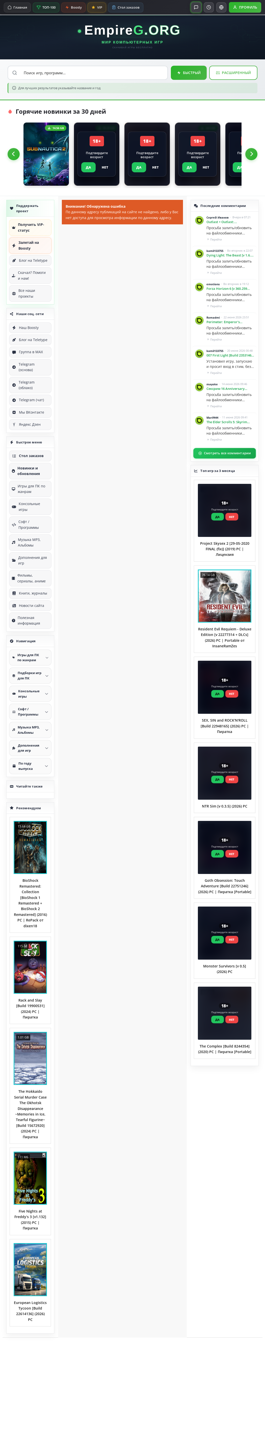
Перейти (214, 239)
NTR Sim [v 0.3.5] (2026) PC (224, 806)
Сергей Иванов (217, 217)
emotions (213, 284)
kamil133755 (214, 250)
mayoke (212, 384)
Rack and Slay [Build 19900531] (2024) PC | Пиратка (30, 1008)
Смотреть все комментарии (224, 453)
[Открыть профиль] (245, 7)
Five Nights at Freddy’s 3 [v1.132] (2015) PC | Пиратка (30, 1219)
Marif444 (212, 417)
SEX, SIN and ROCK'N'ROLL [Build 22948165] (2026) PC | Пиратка (225, 726)
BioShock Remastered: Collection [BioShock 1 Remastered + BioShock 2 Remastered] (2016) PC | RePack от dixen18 (30, 903)
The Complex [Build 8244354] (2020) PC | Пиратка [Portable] (224, 1049)
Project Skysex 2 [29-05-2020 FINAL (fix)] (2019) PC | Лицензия (224, 549)
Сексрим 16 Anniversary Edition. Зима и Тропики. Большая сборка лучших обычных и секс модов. (226, 389)
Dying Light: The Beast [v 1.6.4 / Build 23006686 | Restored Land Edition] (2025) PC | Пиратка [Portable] (229, 255)
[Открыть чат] (196, 7)
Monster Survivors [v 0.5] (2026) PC (224, 969)
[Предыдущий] (14, 154)
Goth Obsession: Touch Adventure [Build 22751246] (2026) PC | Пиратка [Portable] (224, 886)
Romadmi (213, 317)
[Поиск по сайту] (88, 73)
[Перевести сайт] (221, 7)
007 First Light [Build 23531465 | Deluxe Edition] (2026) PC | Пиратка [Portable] (229, 355)
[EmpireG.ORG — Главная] (132, 37)
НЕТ (105, 167)
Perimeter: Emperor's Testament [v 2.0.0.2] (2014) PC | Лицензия (229, 322)
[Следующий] (251, 154)
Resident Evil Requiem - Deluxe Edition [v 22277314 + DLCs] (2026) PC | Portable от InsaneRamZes (224, 637)
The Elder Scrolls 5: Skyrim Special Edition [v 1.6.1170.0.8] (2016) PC (229, 422)
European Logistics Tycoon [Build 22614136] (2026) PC (30, 1311)
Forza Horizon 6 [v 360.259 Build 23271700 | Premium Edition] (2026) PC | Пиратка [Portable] (228, 289)
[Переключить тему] (209, 7)
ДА (88, 167)
